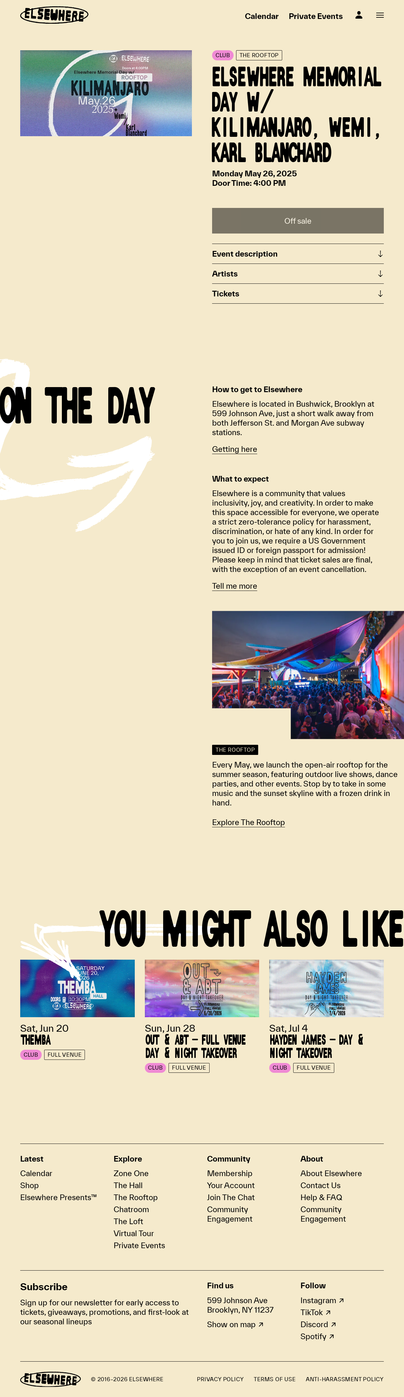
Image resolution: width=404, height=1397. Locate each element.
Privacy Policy (220, 1379)
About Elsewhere (331, 1173)
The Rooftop (136, 1197)
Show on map (231, 1324)
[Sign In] (359, 15)
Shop (29, 1185)
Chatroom (131, 1209)
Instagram (318, 1300)
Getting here (234, 449)
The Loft (128, 1221)
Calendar (262, 16)
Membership (229, 1173)
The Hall (128, 1185)
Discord (314, 1324)
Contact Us (320, 1185)
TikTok (311, 1312)
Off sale (298, 220)
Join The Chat (231, 1197)
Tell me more (234, 585)
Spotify (313, 1336)
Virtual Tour (134, 1233)
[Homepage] (54, 15)
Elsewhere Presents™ (58, 1197)
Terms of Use (274, 1379)
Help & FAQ (321, 1197)
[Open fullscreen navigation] (380, 15)
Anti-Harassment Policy (345, 1379)
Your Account (231, 1185)
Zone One (131, 1173)
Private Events (316, 16)
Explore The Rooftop (248, 822)
